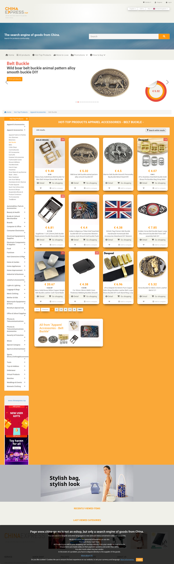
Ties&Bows (12, 199)
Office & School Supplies (16, 313)
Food (9, 249)
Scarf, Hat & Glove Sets (16, 187)
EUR (142, 9)
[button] (167, 82)
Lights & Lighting (13, 285)
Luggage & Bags (13, 290)
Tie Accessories (14, 197)
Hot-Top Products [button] (16, 119)
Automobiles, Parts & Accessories (15, 207)
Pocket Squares (14, 185)
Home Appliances (14, 266)
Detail (40, 183)
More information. (127, 560)
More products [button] (14, 83)
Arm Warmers (13, 137)
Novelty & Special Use (15, 308)
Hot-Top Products (41, 55)
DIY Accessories (14, 152)
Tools (9, 362)
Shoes (9, 341)
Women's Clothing (14, 386)
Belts (10, 145)
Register (158, 2)
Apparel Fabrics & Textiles (17, 135)
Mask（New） (13, 175)
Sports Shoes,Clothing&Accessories (18, 356)
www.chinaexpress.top (17, 401)
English (133, 9)
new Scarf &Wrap (14, 179)
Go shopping (56, 183)
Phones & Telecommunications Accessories (15, 329)
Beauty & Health (13, 212)
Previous (45, 309)
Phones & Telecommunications (15, 320)
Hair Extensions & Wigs (16, 257)
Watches (10, 378)
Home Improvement (14, 270)
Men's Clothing (12, 294)
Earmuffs (12, 155)
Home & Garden (13, 262)
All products (23, 55)
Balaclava (12, 140)
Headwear (12, 170)
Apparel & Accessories (15, 124)
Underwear (11, 370)
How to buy (97, 55)
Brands (9, 223)
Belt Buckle (12, 142)
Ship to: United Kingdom (158, 9)
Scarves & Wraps (14, 189)
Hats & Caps (13, 167)
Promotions (79, 55)
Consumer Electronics (15, 231)
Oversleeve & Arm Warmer (17, 182)
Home (10, 55)
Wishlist (147, 2)
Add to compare (56, 188)
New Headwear (14, 177)
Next (80, 309)
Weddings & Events (14, 382)
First (37, 309)
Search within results (156, 130)
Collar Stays (13, 147)
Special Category (13, 345)
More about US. (87, 555)
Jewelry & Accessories (15, 280)
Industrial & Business (15, 274)
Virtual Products (13, 374)
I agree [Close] (139, 560)
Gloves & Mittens (14, 162)
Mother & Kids (12, 298)
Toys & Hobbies (13, 366)
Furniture (10, 253)
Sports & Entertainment (16, 349)
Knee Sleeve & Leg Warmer (17, 172)
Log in (169, 2)
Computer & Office (14, 226)
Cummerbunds (14, 150)
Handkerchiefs (13, 165)
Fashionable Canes (15, 160)
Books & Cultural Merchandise (13, 217)
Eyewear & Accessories (16, 157)
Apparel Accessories (38, 112)
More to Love (61, 55)
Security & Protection (15, 335)
